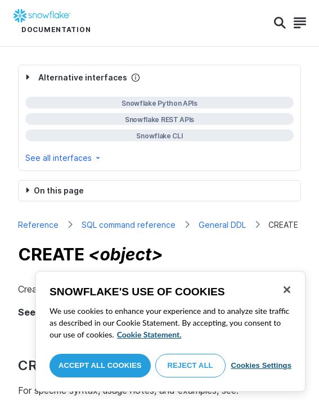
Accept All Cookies (100, 365)
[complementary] (159, 118)
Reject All (190, 365)
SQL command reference (129, 225)
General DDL (222, 225)
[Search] (280, 23)
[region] (170, 331)
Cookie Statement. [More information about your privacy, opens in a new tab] (149, 334)
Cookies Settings (261, 365)
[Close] (287, 289)
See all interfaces (63, 158)
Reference (38, 225)
